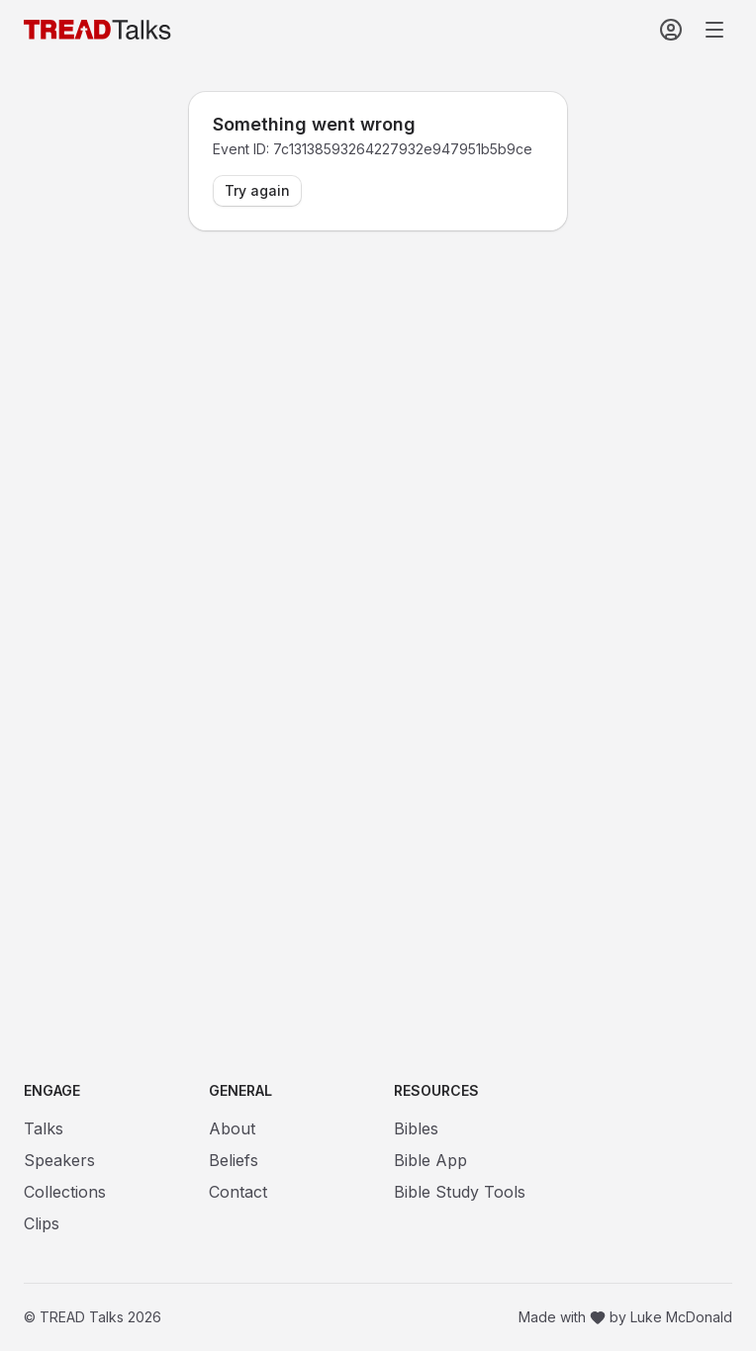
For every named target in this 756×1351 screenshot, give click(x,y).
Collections (65, 1192)
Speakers (59, 1160)
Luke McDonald (681, 1316)
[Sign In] (671, 29)
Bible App (430, 1160)
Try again (257, 190)
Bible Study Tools (459, 1192)
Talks (43, 1128)
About (232, 1128)
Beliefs (233, 1160)
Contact (238, 1192)
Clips (41, 1223)
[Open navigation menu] (714, 29)
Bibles (416, 1128)
